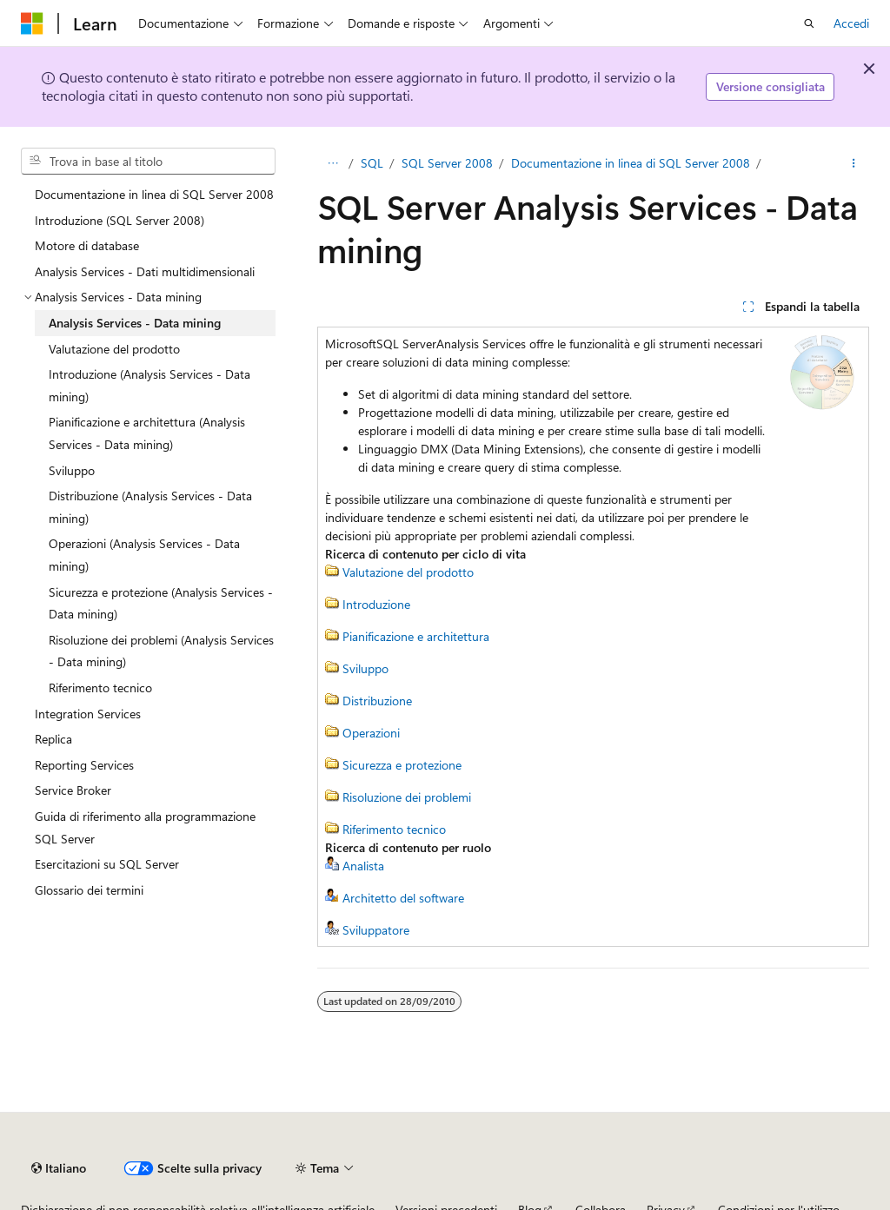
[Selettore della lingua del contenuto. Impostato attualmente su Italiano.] (58, 1168)
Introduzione (376, 604)
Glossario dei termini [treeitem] (89, 890)
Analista (363, 865)
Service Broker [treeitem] (73, 790)
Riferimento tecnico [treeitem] (100, 687)
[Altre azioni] (854, 163)
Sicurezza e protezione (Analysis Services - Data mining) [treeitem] (161, 603)
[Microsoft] (32, 23)
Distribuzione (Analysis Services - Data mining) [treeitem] (150, 506)
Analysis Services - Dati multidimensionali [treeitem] (145, 271)
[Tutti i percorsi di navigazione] (332, 163)
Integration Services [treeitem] (88, 713)
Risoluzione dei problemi (406, 797)
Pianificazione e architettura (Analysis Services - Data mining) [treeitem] (147, 433)
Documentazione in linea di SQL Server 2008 (630, 163)
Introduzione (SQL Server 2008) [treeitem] (119, 220)
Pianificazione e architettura (415, 636)
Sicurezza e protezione (402, 765)
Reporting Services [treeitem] (84, 765)
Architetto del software (403, 897)
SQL (372, 163)
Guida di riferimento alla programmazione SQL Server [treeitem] (145, 827)
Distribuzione (377, 700)
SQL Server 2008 (447, 163)
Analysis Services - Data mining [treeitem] (135, 322)
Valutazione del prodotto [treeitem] (114, 349)
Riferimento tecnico (394, 829)
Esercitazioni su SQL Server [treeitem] (107, 864)
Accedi (851, 23)
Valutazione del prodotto (408, 572)
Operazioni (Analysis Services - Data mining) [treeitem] (144, 554)
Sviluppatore (375, 930)
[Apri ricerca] (809, 23)
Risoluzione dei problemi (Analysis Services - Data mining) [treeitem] (161, 651)
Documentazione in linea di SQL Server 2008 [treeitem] (154, 194)
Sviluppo (365, 668)
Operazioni (371, 732)
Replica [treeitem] (53, 739)
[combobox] (148, 161)
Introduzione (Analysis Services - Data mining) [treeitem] (149, 385)
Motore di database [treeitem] (87, 245)
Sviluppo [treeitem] (72, 470)
